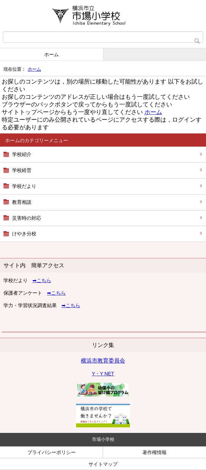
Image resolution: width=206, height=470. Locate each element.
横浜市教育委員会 (103, 361)
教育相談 (21, 202)
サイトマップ (103, 464)
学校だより (24, 186)
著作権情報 (154, 452)
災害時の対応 (26, 218)
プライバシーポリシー (51, 452)
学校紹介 (21, 154)
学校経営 (21, 170)
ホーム (51, 54)
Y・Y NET (103, 373)
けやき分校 (24, 233)
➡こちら (41, 280)
